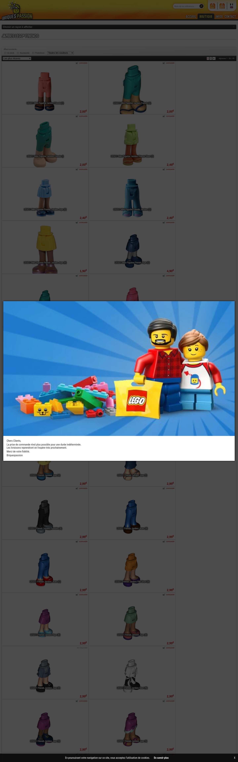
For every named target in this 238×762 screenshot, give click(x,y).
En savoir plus (161, 757)
